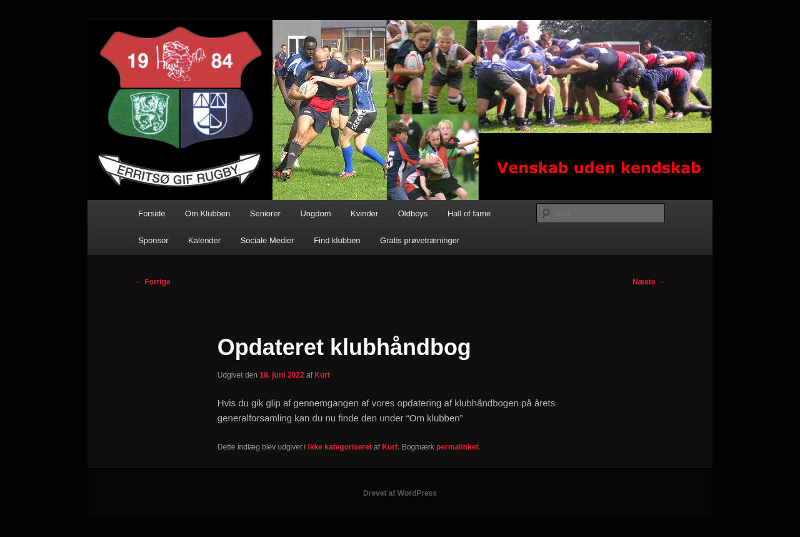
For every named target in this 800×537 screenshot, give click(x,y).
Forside (151, 213)
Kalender (204, 240)
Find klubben (337, 240)
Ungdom (315, 213)
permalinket (457, 447)
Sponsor (153, 240)
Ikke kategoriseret (340, 447)
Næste (648, 282)
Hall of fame (469, 213)
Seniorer (265, 213)
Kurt (322, 375)
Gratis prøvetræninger (419, 240)
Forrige (153, 282)
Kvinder (364, 213)
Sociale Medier (267, 240)
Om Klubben (207, 213)
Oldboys (413, 213)
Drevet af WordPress (400, 493)
